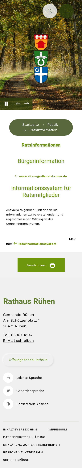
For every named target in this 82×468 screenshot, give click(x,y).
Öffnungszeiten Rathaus (28, 360)
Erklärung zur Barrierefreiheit (31, 444)
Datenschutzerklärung (24, 437)
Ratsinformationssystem (37, 244)
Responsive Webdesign (23, 452)
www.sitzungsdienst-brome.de (43, 176)
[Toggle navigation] (66, 11)
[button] (17, 104)
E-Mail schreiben (18, 340)
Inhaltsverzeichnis (20, 429)
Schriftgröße (16, 460)
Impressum (57, 429)
